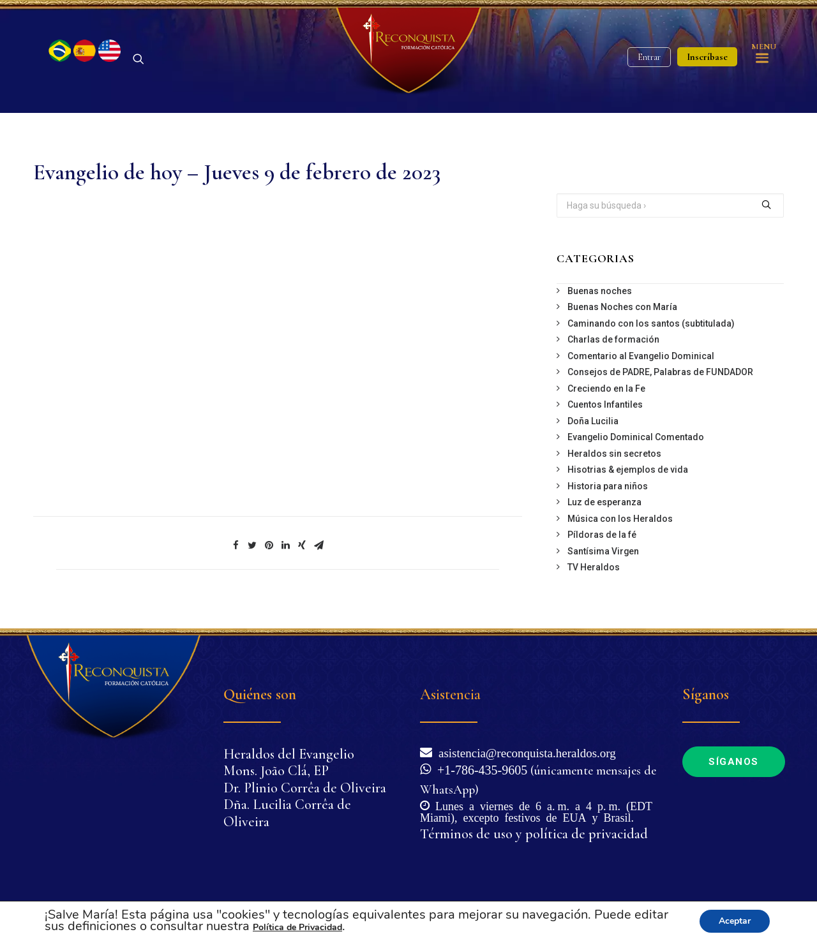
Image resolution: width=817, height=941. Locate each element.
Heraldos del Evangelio (288, 754)
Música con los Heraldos (620, 526)
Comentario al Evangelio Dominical (640, 364)
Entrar (649, 61)
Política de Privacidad (297, 927)
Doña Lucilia (592, 429)
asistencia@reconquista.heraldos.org (524, 752)
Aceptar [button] (735, 921)
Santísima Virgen (603, 559)
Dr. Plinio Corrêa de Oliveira (304, 788)
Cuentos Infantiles (605, 412)
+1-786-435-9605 (479, 768)
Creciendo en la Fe (606, 396)
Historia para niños (607, 494)
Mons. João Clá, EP (276, 771)
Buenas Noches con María (622, 314)
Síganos (733, 761)
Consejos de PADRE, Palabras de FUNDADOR (660, 379)
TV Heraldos (593, 575)
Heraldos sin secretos (614, 461)
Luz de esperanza (604, 510)
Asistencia (450, 695)
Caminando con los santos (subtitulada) (651, 331)
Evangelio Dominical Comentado (635, 445)
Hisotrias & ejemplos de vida (627, 477)
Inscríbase (707, 60)
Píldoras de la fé (601, 542)
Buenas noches (599, 298)
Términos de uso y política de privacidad (534, 834)
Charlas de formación (613, 347)
